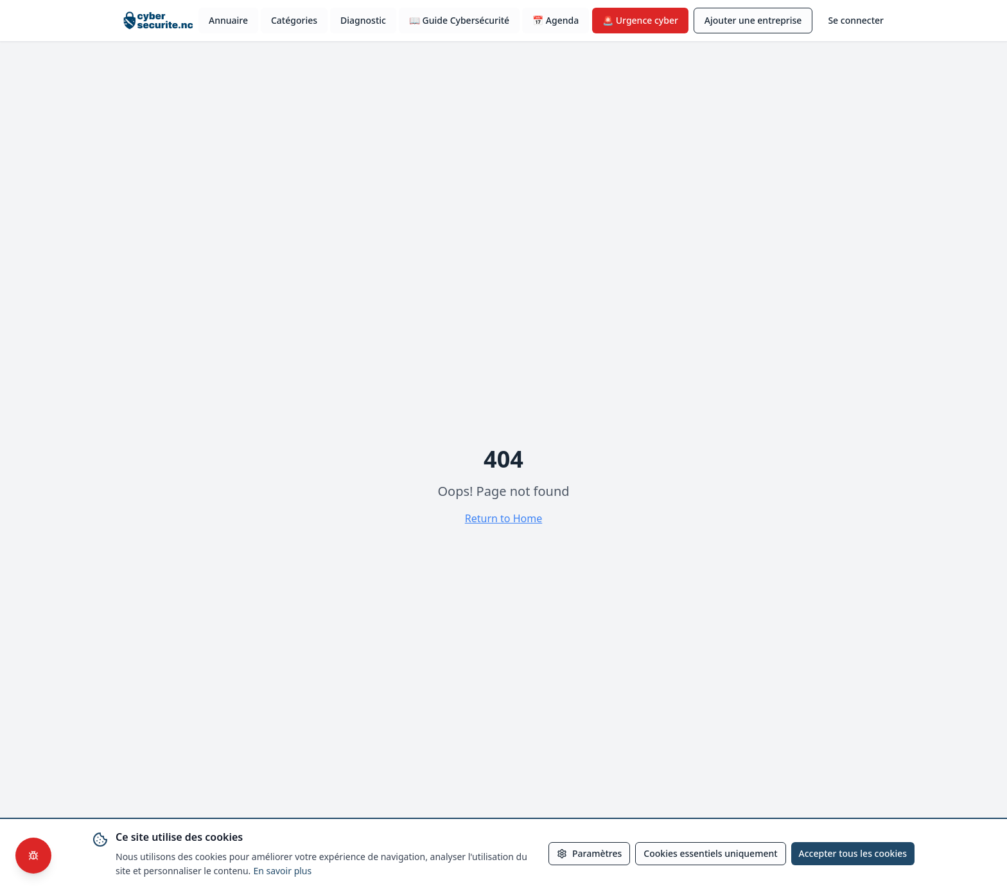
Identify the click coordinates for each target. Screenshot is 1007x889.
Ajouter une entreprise (753, 20)
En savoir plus (282, 871)
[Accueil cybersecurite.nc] (154, 20)
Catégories (294, 20)
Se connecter (856, 20)
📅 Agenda (555, 20)
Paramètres (589, 853)
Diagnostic (363, 20)
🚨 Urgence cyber (640, 20)
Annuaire (228, 20)
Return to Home (503, 518)
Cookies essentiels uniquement (710, 853)
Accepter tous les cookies (853, 853)
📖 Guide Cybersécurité (459, 20)
